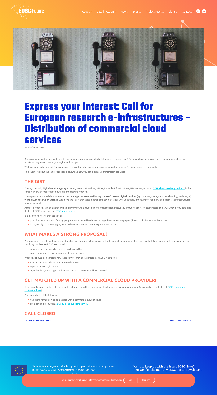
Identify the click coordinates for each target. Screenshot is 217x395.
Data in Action (105, 11)
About (86, 11)
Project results (155, 11)
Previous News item (40, 320)
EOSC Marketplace (64, 211)
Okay (130, 380)
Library (173, 11)
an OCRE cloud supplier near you (71, 304)
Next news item (179, 320)
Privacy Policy (116, 380)
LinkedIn (198, 11)
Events (136, 11)
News (124, 11)
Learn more (146, 380)
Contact (187, 11)
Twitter (204, 11)
